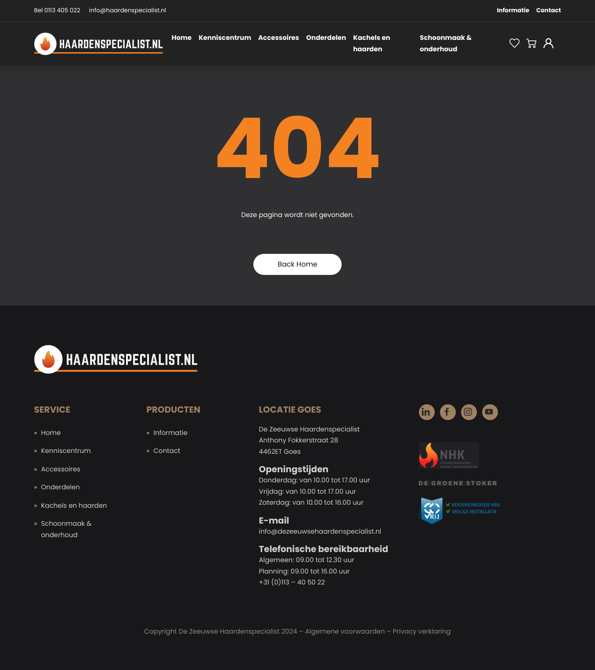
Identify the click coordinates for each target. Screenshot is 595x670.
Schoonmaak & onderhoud (446, 43)
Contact (548, 10)
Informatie (513, 10)
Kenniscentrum (224, 38)
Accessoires (278, 38)
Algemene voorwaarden (345, 631)
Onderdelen (326, 38)
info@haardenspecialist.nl (127, 10)
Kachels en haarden (371, 43)
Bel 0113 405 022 (57, 10)
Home (182, 38)
